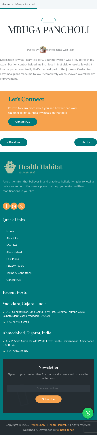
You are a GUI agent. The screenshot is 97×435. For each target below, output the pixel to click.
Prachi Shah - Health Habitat (48, 424)
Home (6, 4)
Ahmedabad (14, 252)
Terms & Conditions (19, 272)
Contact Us (13, 279)
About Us (12, 238)
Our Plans (12, 259)
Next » (85, 142)
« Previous (13, 142)
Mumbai (11, 245)
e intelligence (65, 429)
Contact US (22, 121)
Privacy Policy (15, 265)
